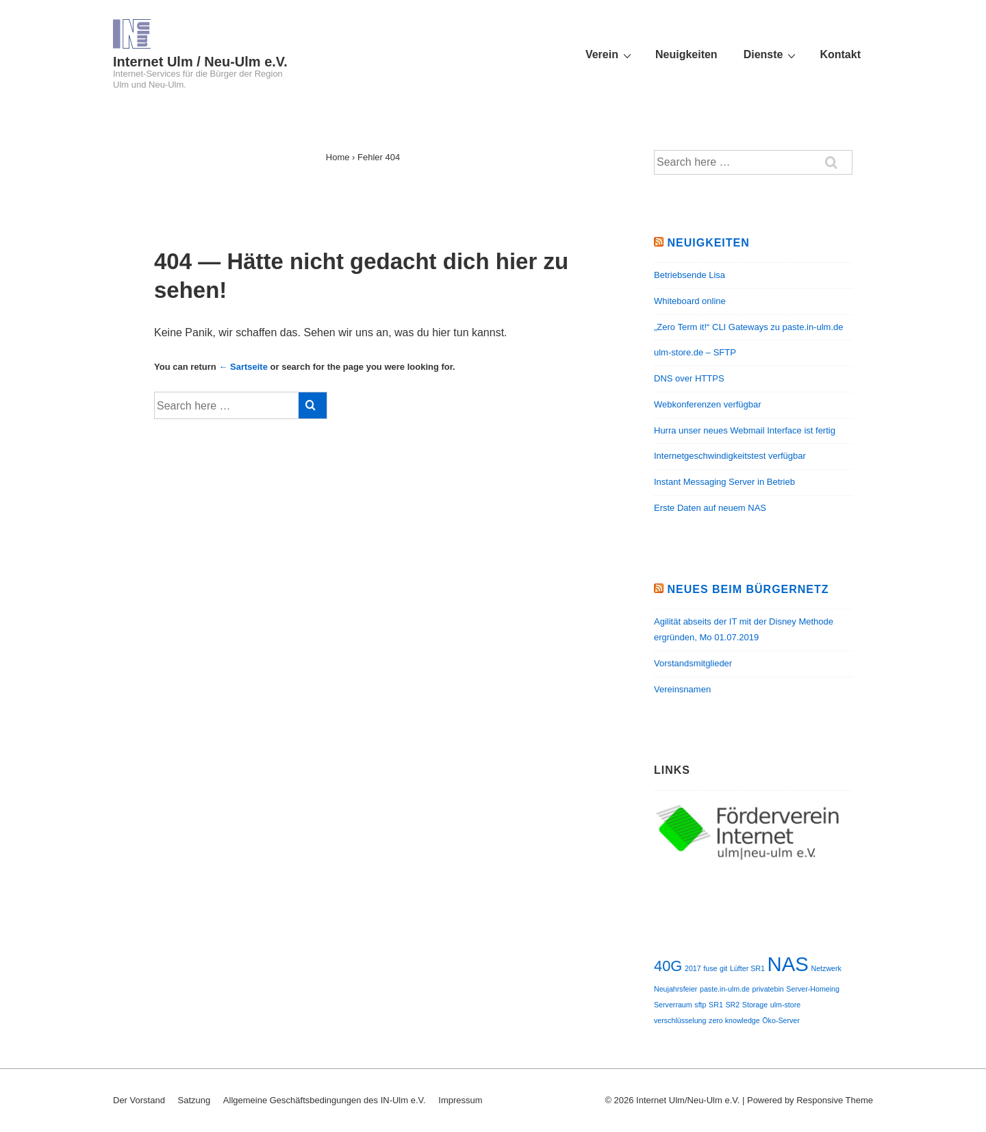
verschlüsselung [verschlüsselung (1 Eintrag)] (680, 1020)
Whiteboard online (690, 301)
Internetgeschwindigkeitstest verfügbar (730, 456)
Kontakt (840, 54)
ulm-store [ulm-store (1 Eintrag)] (785, 1005)
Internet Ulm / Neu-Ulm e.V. (200, 61)
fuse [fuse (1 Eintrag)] (710, 968)
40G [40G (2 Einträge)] (668, 965)
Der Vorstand (139, 1100)
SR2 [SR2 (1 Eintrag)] (732, 1005)
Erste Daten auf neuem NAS (710, 508)
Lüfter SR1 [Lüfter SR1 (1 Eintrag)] (747, 968)
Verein (610, 54)
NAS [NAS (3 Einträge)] (788, 964)
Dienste (772, 54)
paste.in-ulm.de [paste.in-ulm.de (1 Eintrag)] (725, 989)
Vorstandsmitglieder (693, 663)
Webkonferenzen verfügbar (707, 404)
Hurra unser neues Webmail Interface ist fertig (744, 430)
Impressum (460, 1100)
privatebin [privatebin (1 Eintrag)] (768, 989)
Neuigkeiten (686, 54)
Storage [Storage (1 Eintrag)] (755, 1005)
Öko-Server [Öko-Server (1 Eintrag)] (780, 1020)
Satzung (194, 1100)
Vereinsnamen (682, 689)
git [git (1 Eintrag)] (723, 968)
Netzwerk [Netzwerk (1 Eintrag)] (826, 968)
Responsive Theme (834, 1100)
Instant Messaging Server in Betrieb (724, 482)
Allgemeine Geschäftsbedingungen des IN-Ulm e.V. (324, 1100)
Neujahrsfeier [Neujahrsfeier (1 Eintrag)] (675, 989)
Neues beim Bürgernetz (748, 589)
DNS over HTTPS (689, 378)
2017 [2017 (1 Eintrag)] (693, 968)
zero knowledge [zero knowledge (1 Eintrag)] (734, 1020)
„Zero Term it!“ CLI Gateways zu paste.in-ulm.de (748, 327)
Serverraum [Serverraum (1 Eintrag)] (673, 1005)
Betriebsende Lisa (689, 275)
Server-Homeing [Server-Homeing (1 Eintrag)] (812, 989)
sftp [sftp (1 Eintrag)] (700, 1005)
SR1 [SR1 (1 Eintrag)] (716, 1005)
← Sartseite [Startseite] (243, 367)
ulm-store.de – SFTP (695, 352)
